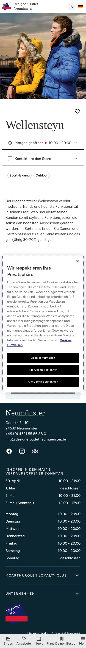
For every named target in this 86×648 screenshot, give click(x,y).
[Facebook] (9, 451)
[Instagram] (22, 451)
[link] (26, 6)
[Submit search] (71, 6)
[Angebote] (24, 641)
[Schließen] (77, 261)
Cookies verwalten (43, 357)
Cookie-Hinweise (66, 633)
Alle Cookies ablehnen (43, 369)
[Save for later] (77, 111)
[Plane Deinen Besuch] (62, 641)
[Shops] (8, 641)
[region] (43, 324)
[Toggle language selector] (80, 6)
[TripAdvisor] (35, 451)
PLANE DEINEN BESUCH (43, 393)
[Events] (39, 641)
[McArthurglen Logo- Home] (6, 6)
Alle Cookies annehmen (43, 381)
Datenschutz (37, 633)
